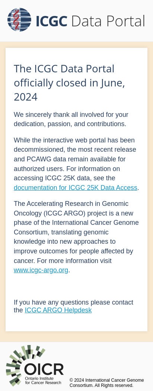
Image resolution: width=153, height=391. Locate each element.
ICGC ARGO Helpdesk (58, 310)
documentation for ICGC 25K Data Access (75, 187)
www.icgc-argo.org (41, 270)
